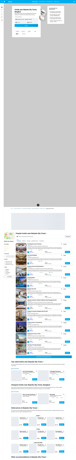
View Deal (69, 263)
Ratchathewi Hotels (44, 208)
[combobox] (20, 16)
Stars (30, 241)
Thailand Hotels (18, 208)
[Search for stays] (1, 7)
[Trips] (1, 17)
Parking (8, 270)
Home (13, 208)
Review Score (36, 241)
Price (25, 241)
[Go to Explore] (1, 14)
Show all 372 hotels (17, 368)
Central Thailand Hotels (26, 208)
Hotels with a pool (10, 261)
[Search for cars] (1, 9)
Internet (8, 273)
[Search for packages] (1, 12)
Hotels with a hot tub (11, 264)
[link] (11, 276)
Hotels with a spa (10, 263)
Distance (43, 241)
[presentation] (48, 233)
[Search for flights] (1, 5)
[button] (2, 1)
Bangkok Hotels (35, 208)
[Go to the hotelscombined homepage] (8, 1)
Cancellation (9, 272)
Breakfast (9, 269)
